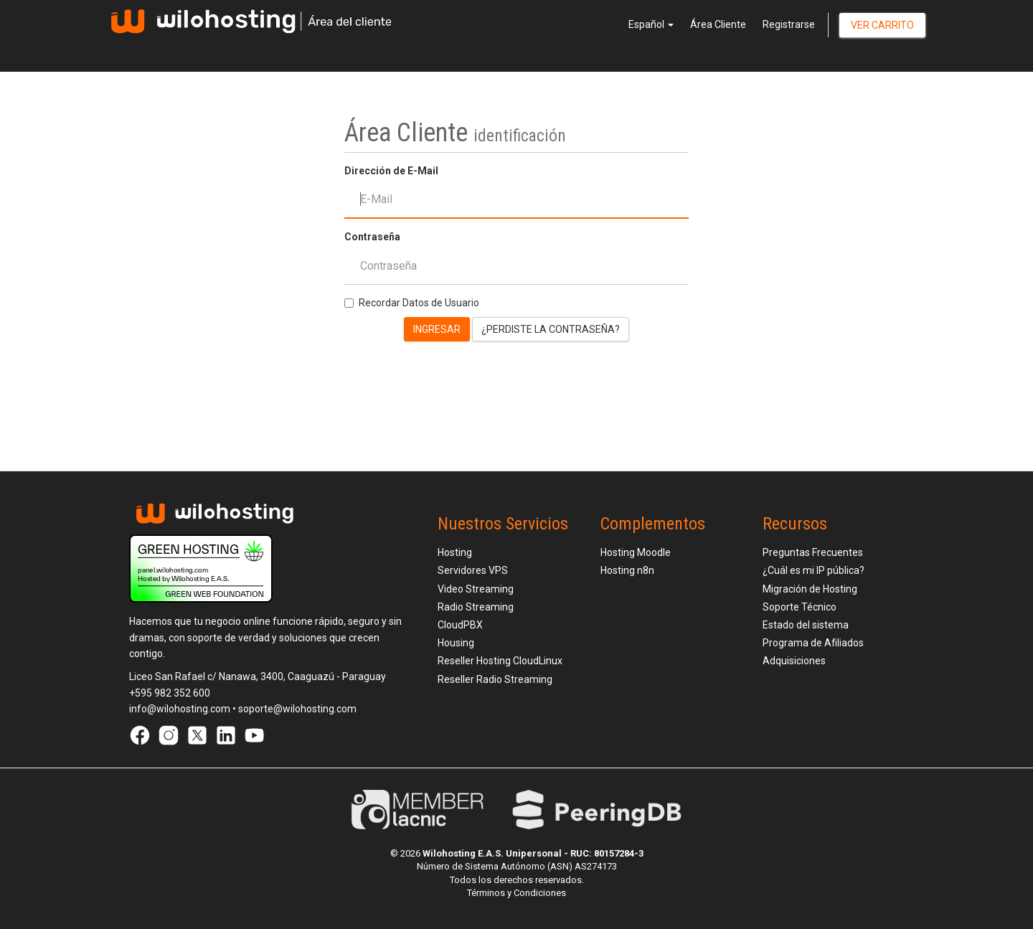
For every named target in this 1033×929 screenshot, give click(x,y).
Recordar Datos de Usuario (411, 302)
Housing (456, 643)
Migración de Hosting (810, 589)
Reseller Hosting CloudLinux (500, 660)
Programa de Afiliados (813, 643)
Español (651, 24)
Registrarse (789, 24)
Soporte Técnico (799, 607)
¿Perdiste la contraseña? (550, 329)
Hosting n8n (627, 570)
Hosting (455, 552)
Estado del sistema (806, 625)
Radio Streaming (476, 607)
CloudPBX (460, 625)
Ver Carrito (882, 25)
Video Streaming (476, 589)
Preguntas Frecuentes (813, 552)
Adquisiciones (794, 660)
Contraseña (372, 236)
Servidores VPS (473, 570)
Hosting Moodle (635, 552)
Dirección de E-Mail (391, 170)
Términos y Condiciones (516, 892)
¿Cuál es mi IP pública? (813, 570)
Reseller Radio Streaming (495, 679)
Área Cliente (718, 24)
